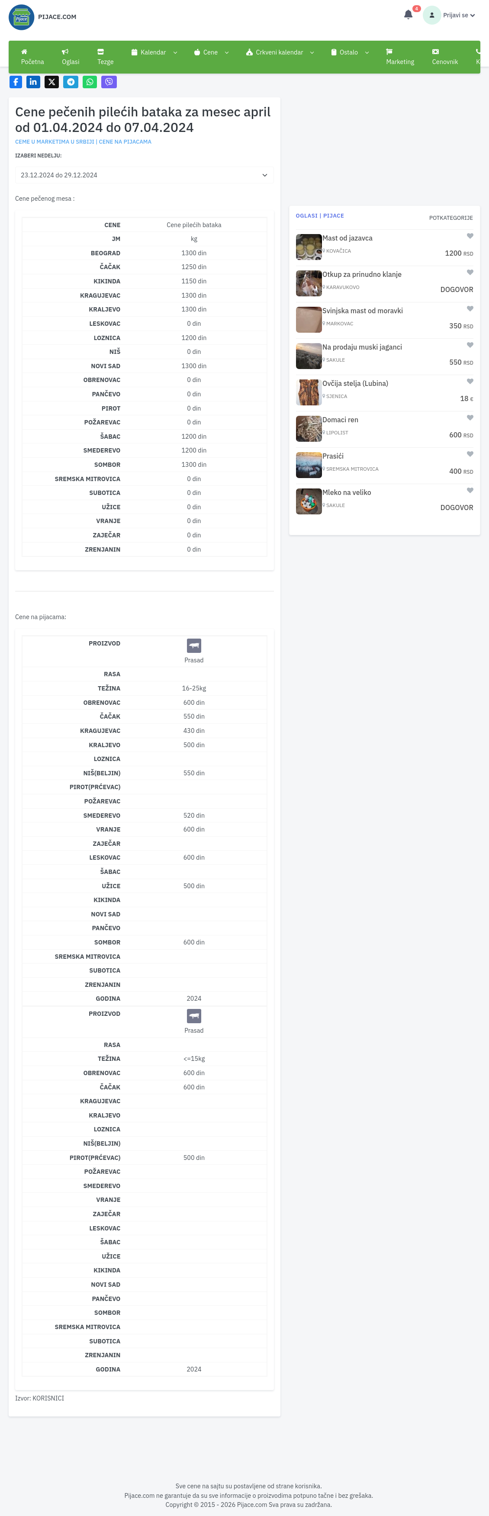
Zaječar (106, 843)
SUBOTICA (104, 492)
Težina (109, 688)
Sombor (107, 942)
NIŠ (115, 351)
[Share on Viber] (109, 82)
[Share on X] (52, 82)
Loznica (107, 759)
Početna (32, 57)
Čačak (110, 716)
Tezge (105, 57)
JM (116, 238)
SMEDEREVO (102, 450)
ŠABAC (110, 436)
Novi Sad (105, 914)
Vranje (108, 829)
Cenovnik (445, 57)
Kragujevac (100, 730)
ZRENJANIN (102, 549)
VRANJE (108, 521)
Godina (108, 998)
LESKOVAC (104, 323)
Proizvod (104, 643)
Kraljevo (104, 745)
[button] (153, 52)
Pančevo (106, 928)
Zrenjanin (102, 984)
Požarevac (102, 801)
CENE (112, 225)
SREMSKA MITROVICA (88, 479)
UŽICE (111, 507)
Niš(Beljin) (101, 773)
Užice (111, 886)
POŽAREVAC (102, 422)
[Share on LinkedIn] (33, 82)
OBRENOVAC (101, 380)
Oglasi (70, 57)
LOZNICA (107, 338)
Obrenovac (101, 702)
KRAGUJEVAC (100, 295)
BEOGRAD (106, 253)
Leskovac (104, 857)
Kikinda (106, 900)
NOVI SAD (105, 366)
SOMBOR (107, 464)
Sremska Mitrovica (88, 956)
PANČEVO (106, 394)
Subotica (104, 970)
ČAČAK (110, 267)
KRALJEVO (104, 309)
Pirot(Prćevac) (95, 787)
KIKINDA (106, 281)
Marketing (400, 57)
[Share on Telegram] (71, 82)
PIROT (111, 408)
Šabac (110, 871)
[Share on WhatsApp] (90, 82)
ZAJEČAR (106, 535)
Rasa (112, 674)
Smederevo (102, 815)
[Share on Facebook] (16, 82)
